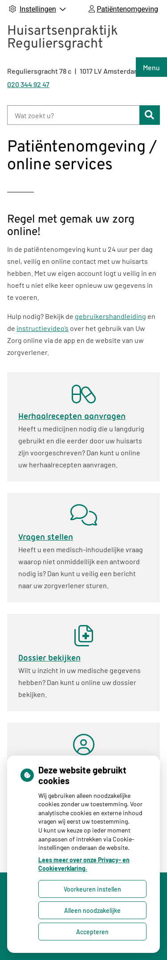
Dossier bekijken (49, 658)
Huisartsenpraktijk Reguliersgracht (62, 37)
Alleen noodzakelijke (92, 910)
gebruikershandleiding (110, 316)
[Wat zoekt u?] (73, 115)
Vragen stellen (45, 537)
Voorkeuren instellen (92, 889)
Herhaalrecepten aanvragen (72, 416)
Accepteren (92, 932)
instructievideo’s (42, 328)
